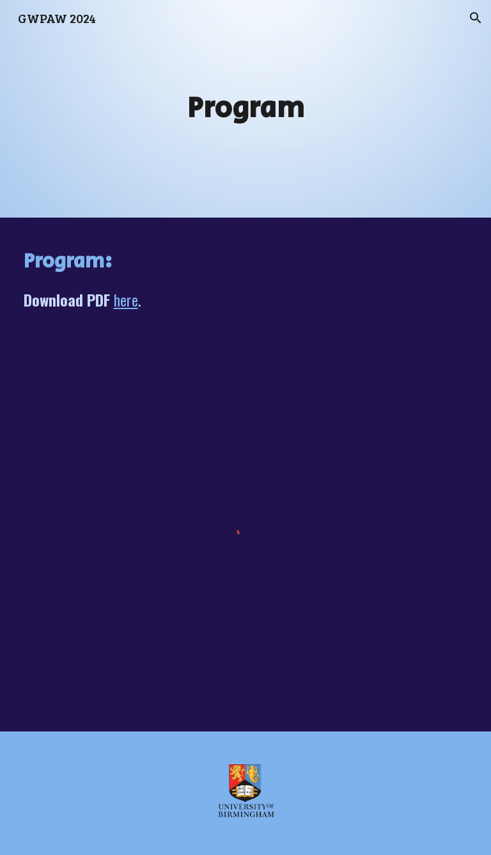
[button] (475, 18)
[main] (245, 108)
